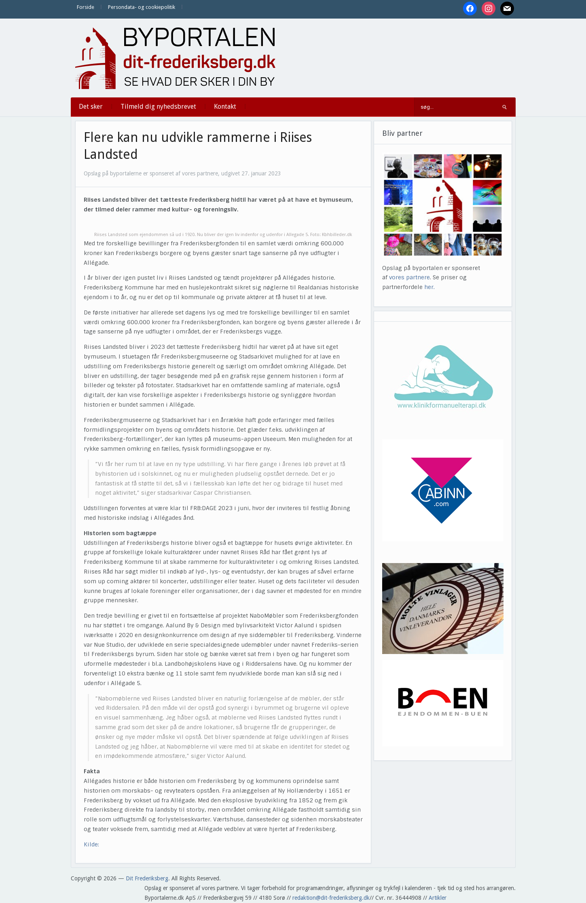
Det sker (91, 106)
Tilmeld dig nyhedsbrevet (158, 106)
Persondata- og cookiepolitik (141, 7)
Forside (85, 7)
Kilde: (91, 844)
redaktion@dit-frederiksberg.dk (331, 898)
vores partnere (409, 277)
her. (429, 287)
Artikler (437, 898)
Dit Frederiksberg (147, 878)
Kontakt (225, 106)
